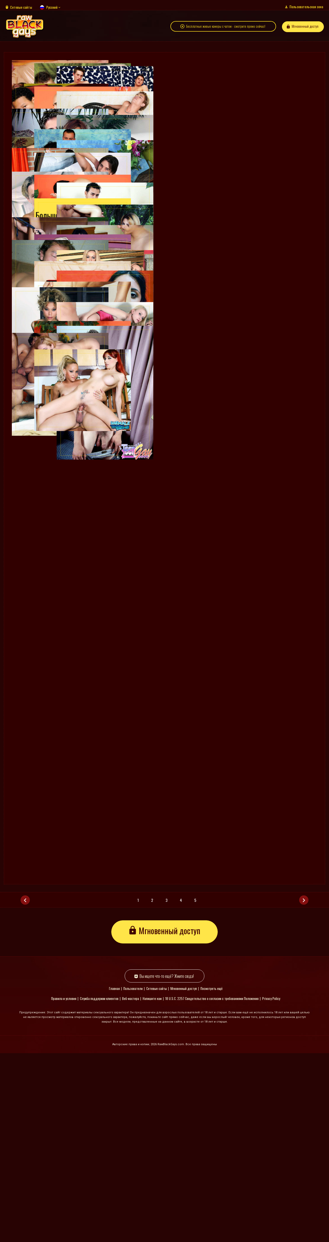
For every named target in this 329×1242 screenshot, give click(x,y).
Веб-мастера (130, 1187)
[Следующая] (303, 1088)
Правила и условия (63, 1187)
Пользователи (133, 1177)
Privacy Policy (271, 1187)
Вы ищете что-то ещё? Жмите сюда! (167, 1165)
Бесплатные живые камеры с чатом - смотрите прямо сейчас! (225, 29)
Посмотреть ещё (211, 1177)
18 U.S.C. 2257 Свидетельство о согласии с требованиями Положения (212, 1187)
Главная (114, 1177)
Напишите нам (152, 1187)
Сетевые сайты (21, 7)
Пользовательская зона (306, 6)
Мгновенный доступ (305, 29)
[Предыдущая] (25, 1088)
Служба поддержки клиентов (99, 1187)
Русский (52, 7)
